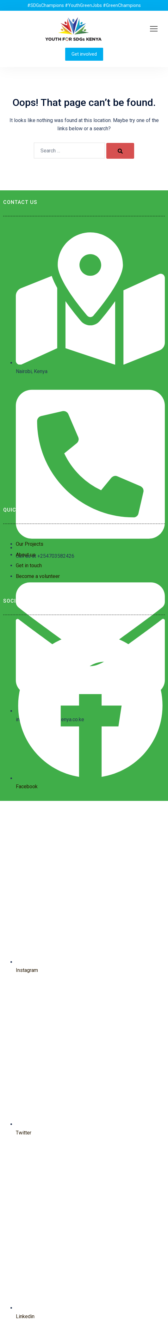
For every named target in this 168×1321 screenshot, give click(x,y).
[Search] (120, 151)
